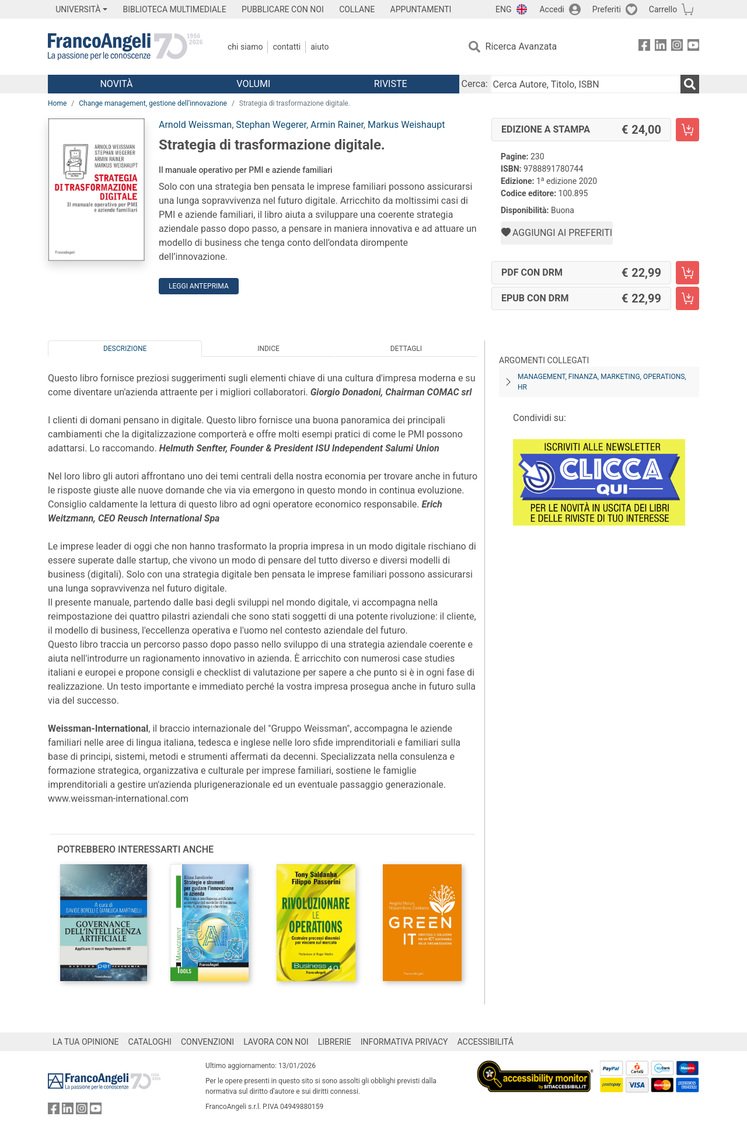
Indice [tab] (268, 349)
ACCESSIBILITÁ (486, 1041)
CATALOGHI (150, 1041)
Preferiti (606, 9)
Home (57, 103)
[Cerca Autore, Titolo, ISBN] (585, 84)
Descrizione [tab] (124, 349)
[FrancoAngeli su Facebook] (644, 47)
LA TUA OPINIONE (86, 1041)
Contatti (287, 46)
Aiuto (319, 46)
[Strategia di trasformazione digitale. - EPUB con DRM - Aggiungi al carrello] (687, 298)
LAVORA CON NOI (276, 1041)
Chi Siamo (245, 46)
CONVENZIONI (207, 1041)
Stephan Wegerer (271, 124)
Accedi (551, 9)
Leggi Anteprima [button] (199, 286)
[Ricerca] (689, 84)
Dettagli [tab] (406, 349)
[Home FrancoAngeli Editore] (125, 46)
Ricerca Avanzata (521, 46)
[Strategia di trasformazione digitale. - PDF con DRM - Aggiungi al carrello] (687, 272)
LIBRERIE (334, 1041)
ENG (503, 9)
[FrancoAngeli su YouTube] (693, 47)
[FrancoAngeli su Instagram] (677, 47)
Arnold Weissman (195, 124)
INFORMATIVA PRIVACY (404, 1041)
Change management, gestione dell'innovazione (153, 103)
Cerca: (475, 83)
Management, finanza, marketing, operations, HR (602, 382)
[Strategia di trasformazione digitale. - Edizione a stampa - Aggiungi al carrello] (687, 129)
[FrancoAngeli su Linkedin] (660, 47)
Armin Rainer (337, 124)
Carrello (663, 9)
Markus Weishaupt (406, 124)
